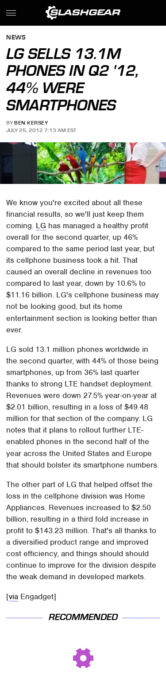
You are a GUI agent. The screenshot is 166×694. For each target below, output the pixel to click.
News (16, 38)
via (13, 596)
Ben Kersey (31, 123)
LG (41, 225)
